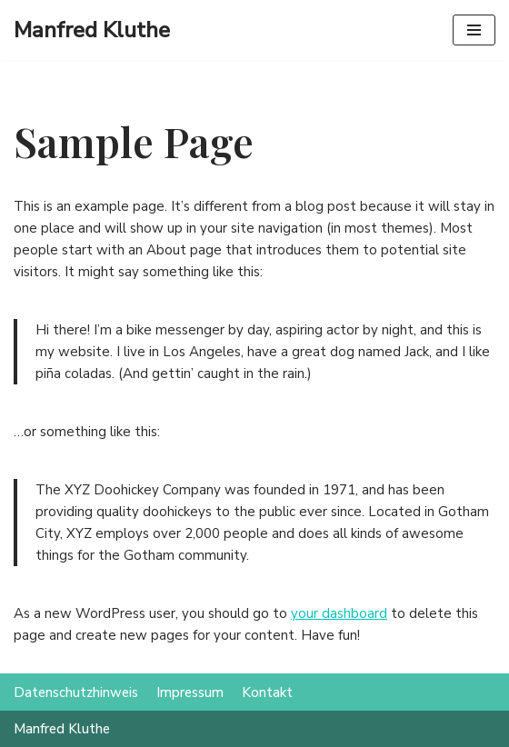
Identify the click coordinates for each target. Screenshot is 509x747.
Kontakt (267, 692)
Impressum (190, 692)
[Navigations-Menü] (474, 30)
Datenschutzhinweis (76, 692)
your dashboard (339, 613)
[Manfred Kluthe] (92, 30)
